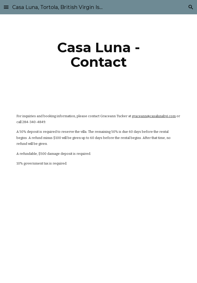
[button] (6, 7)
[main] (98, 54)
